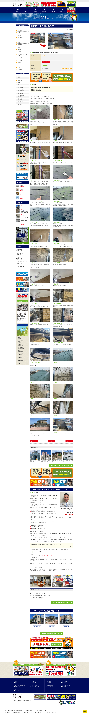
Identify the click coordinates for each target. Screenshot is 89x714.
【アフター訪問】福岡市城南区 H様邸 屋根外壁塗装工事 (46, 456)
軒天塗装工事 (20, 39)
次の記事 (34, 441)
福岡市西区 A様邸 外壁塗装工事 (57, 456)
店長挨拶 (22, 189)
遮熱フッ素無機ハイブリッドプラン (22, 262)
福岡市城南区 (20, 102)
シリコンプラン (19, 250)
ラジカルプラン (19, 259)
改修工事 (19, 35)
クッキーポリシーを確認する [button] (50, 712)
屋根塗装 (48, 61)
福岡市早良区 (20, 101)
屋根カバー (20, 42)
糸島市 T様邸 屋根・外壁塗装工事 (68, 456)
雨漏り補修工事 (20, 27)
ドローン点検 (64, 682)
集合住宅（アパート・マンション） (23, 55)
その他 (19, 363)
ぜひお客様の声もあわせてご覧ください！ (60, 465)
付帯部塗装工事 (20, 30)
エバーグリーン (45, 65)
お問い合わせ (17, 689)
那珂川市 (19, 77)
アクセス (22, 197)
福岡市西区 (20, 99)
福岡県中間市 (20, 93)
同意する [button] (85, 711)
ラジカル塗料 (34, 682)
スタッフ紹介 (22, 193)
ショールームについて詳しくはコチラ (61, 602)
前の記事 (68, 441)
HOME (17, 11)
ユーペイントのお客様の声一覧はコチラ (51, 633)
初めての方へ (26, 11)
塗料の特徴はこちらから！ (66, 68)
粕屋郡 (19, 84)
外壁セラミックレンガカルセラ (36, 686)
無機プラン (19, 254)
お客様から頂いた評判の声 (66, 685)
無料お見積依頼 (55, 644)
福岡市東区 (20, 96)
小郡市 (19, 85)
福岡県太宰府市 (21, 90)
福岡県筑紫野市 (21, 95)
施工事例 (53, 11)
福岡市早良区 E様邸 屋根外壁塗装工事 (35, 456)
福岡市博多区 (20, 87)
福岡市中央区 (20, 98)
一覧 (51, 441)
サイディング (20, 65)
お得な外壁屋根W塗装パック (21, 266)
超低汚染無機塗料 (34, 685)
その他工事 (20, 69)
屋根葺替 (19, 62)
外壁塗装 (44, 61)
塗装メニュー (44, 11)
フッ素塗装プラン (20, 253)
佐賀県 (19, 76)
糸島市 (43, 55)
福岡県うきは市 (20, 80)
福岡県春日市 (20, 89)
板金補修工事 (20, 57)
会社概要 (22, 186)
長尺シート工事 (20, 32)
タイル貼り (20, 60)
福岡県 (19, 82)
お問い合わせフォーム (22, 301)
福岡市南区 (20, 104)
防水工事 (19, 51)
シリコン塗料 (34, 681)
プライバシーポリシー (19, 690)
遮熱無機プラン (19, 263)
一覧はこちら (22, 224)
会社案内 (35, 11)
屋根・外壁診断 (64, 681)
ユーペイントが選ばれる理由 (20, 685)
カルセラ (19, 67)
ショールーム (17, 682)
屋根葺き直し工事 (21, 44)
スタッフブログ (62, 11)
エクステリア (20, 37)
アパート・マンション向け (21, 268)
